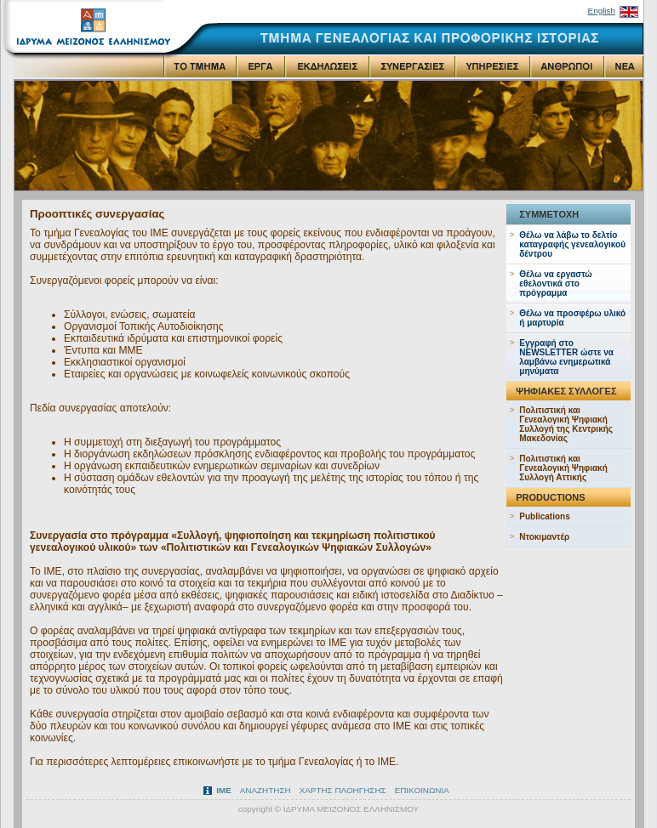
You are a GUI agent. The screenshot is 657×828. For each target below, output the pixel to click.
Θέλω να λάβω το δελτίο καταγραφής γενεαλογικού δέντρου (572, 244)
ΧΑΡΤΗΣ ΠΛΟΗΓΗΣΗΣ (343, 790)
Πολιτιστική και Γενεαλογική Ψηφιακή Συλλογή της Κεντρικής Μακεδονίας (566, 424)
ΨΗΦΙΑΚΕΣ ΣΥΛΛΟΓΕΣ (566, 391)
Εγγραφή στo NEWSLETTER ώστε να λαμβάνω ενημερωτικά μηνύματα (566, 357)
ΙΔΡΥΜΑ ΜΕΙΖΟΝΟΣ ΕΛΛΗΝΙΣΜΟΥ (351, 809)
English (601, 10)
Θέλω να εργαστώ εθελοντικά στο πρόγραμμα (555, 283)
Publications (544, 516)
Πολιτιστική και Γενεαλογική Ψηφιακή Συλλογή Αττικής (563, 468)
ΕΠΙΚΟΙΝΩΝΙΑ (422, 790)
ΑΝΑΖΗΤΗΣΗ (265, 790)
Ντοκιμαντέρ (544, 537)
